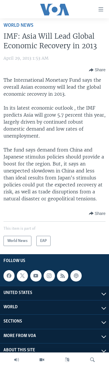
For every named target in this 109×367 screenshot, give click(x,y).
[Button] (97, 70)
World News (18, 25)
